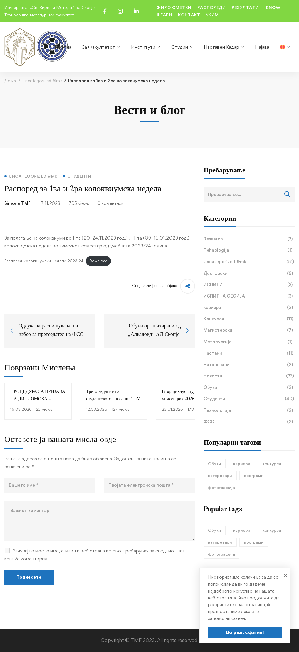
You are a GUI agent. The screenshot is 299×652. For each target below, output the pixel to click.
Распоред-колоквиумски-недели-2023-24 (43, 261)
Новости (249, 376)
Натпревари (249, 364)
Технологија (249, 410)
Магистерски (249, 330)
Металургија (249, 342)
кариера (249, 307)
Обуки (249, 387)
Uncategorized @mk (42, 80)
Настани (249, 353)
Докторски (249, 273)
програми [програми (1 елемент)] (254, 475)
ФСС (249, 422)
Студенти (249, 399)
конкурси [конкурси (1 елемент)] (271, 463)
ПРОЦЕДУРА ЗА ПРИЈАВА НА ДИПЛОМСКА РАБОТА (37, 399)
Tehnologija (249, 250)
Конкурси (249, 319)
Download (98, 261)
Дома (10, 80)
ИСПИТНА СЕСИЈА (249, 296)
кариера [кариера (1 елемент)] (241, 463)
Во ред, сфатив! (245, 632)
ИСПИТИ (249, 284)
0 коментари (110, 203)
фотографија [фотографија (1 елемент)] (221, 487)
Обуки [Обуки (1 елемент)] (214, 463)
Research (249, 239)
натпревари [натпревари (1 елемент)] (220, 475)
